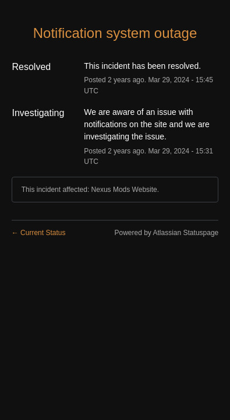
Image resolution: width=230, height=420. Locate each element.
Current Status (39, 233)
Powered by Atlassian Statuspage (166, 233)
